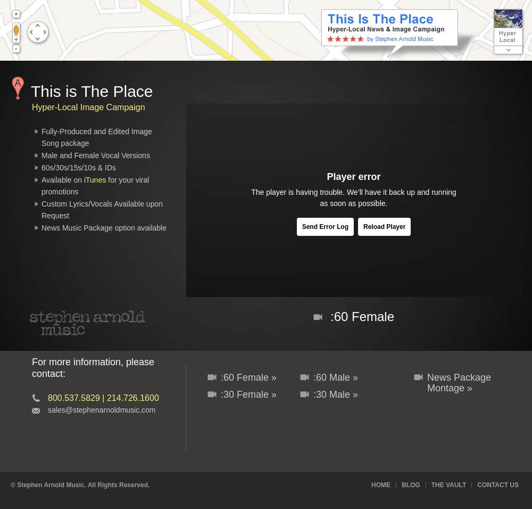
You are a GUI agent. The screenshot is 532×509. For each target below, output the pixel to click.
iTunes (95, 180)
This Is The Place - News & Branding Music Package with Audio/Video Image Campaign (399, 33)
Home (380, 485)
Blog (411, 485)
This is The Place (92, 91)
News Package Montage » (459, 382)
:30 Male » (335, 394)
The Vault (449, 485)
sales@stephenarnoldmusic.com (102, 410)
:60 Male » (335, 377)
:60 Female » (249, 377)
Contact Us (498, 485)
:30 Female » (249, 394)
